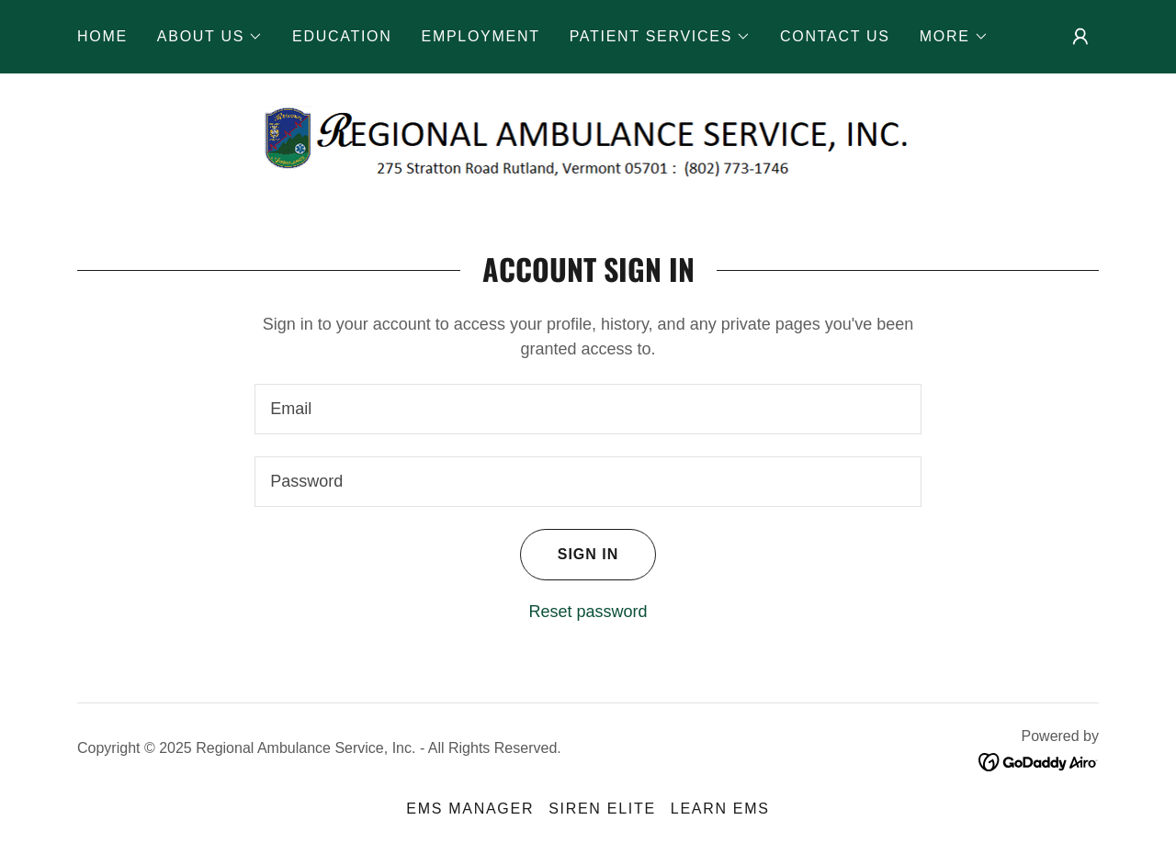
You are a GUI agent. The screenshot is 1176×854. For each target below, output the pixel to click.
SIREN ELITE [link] (602, 808)
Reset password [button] (587, 611)
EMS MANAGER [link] (470, 808)
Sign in (569, 554)
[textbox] (587, 409)
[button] (210, 37)
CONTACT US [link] (835, 36)
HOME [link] (102, 36)
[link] (588, 141)
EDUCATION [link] (341, 36)
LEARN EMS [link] (720, 808)
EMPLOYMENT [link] (481, 36)
